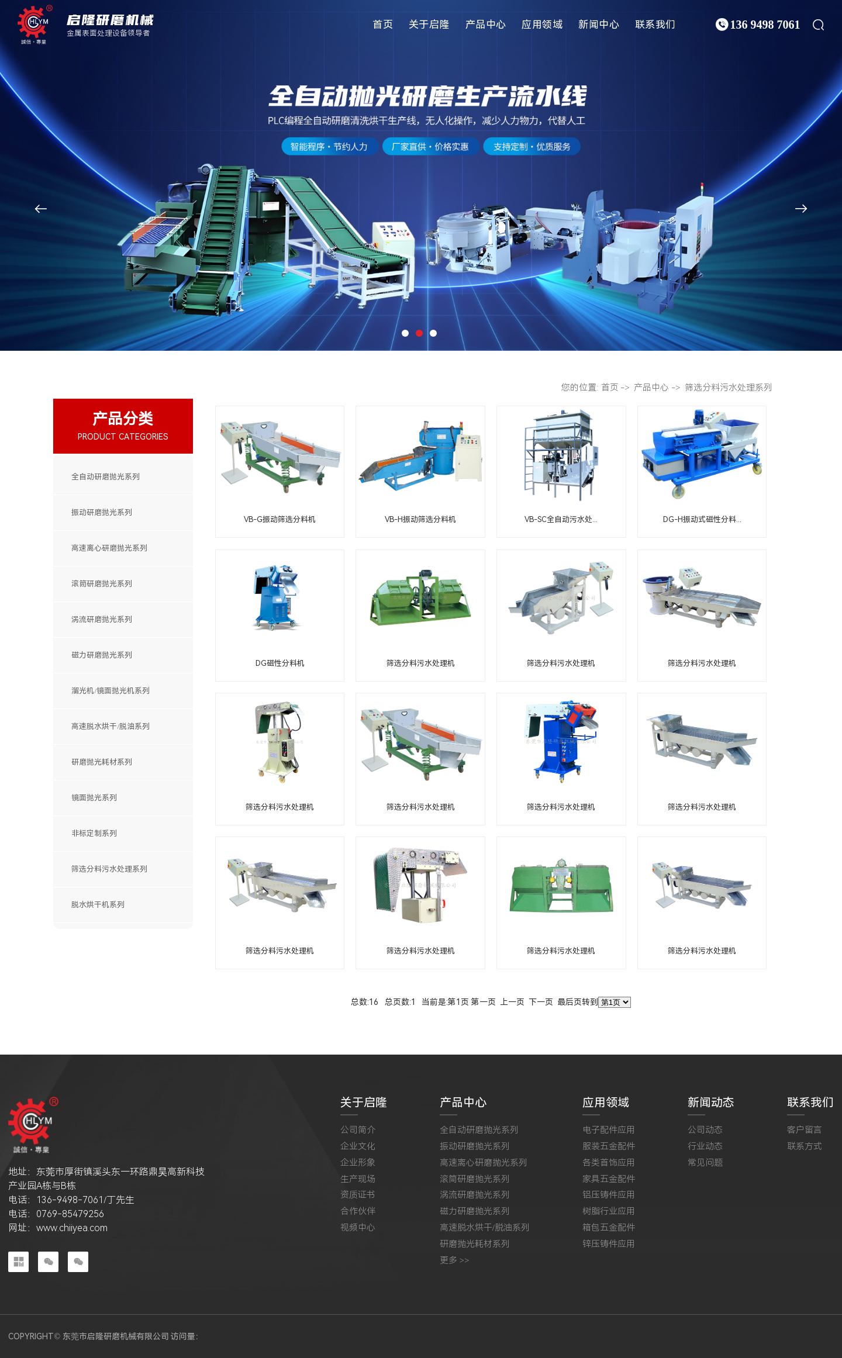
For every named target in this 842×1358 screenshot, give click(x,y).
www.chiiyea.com (72, 1227)
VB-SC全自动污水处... (561, 519)
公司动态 (705, 1130)
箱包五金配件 (608, 1228)
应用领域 (542, 24)
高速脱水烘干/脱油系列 (110, 726)
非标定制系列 (94, 833)
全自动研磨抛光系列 (105, 476)
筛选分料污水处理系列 (109, 869)
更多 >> (455, 1260)
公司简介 (357, 1130)
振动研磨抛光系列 (101, 512)
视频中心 (357, 1228)
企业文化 (357, 1146)
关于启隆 (429, 24)
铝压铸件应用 (608, 1195)
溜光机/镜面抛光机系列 (110, 690)
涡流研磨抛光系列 (101, 619)
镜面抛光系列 (94, 797)
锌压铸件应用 (608, 1244)
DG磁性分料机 (280, 663)
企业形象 (357, 1163)
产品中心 (485, 24)
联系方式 (804, 1146)
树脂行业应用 (608, 1211)
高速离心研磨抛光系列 (109, 548)
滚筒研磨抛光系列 (101, 583)
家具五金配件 (608, 1179)
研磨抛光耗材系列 (101, 762)
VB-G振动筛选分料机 (280, 519)
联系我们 (655, 24)
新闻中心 (598, 24)
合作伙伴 (357, 1211)
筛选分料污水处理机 (421, 663)
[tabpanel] (421, 175)
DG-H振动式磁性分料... (702, 519)
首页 (382, 24)
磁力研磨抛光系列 (101, 655)
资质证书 (357, 1195)
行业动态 (705, 1146)
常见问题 (705, 1163)
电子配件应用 (608, 1130)
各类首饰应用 (608, 1163)
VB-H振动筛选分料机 (420, 519)
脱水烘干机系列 (98, 904)
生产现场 (357, 1179)
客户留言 (804, 1130)
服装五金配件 (608, 1146)
